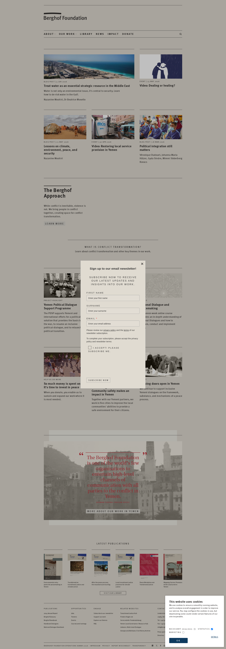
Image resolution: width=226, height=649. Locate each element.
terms (126, 330)
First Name (95, 292)
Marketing (175, 632)
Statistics (204, 629)
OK (178, 640)
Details (214, 636)
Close (142, 264)
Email (91, 318)
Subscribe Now (98, 380)
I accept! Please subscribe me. (103, 349)
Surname (93, 305)
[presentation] (106, 362)
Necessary (181, 629)
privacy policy (109, 330)
